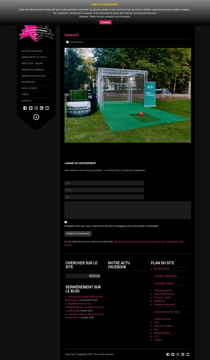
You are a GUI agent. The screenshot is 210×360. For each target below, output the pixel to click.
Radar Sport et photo (164, 294)
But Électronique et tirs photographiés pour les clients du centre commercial (84, 307)
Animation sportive (163, 290)
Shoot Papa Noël (162, 319)
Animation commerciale (165, 276)
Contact (105, 22)
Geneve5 (71, 35)
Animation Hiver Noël (164, 304)
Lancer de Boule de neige (166, 312)
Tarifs (156, 322)
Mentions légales (162, 333)
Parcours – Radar (162, 297)
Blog (156, 329)
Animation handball (163, 326)
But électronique (162, 268)
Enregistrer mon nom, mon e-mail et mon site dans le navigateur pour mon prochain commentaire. (112, 226)
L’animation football (163, 283)
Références (159, 301)
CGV (156, 336)
